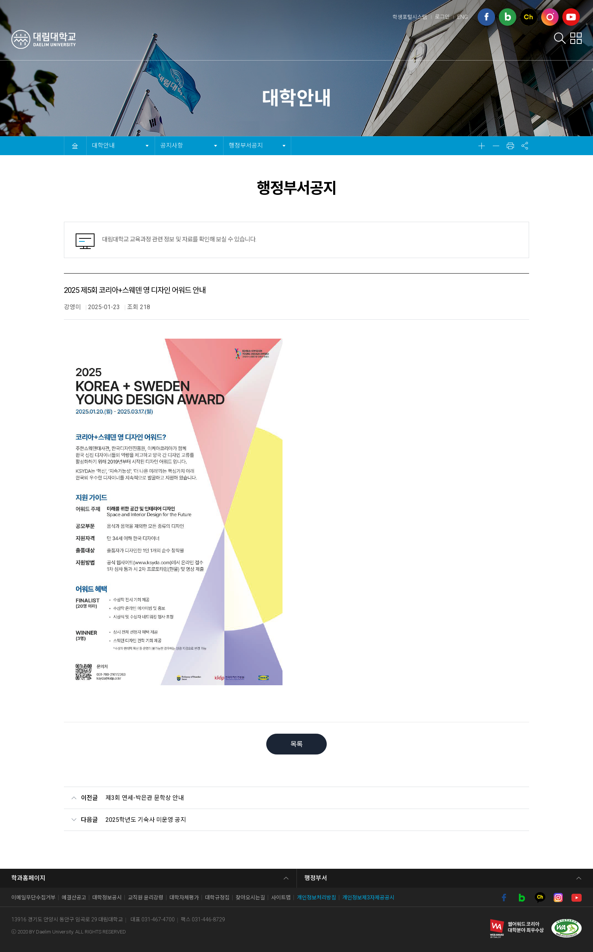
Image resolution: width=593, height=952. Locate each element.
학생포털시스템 (410, 17)
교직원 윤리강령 (145, 897)
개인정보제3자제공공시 (368, 897)
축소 (495, 145)
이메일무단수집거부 (33, 897)
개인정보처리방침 (316, 897)
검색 (560, 38)
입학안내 (322, 40)
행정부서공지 (245, 142)
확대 (481, 145)
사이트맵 (281, 897)
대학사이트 (522, 40)
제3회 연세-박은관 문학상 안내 (145, 797)
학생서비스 (369, 40)
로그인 (442, 17)
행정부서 (315, 878)
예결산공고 (74, 897)
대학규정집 (217, 897)
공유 (524, 145)
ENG (462, 17)
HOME (75, 145)
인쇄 (510, 145)
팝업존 (576, 38)
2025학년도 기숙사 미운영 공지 (146, 819)
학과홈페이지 (28, 878)
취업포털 (474, 40)
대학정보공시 (107, 897)
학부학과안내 (423, 40)
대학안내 (277, 40)
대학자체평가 (184, 897)
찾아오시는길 (250, 897)
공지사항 (174, 142)
